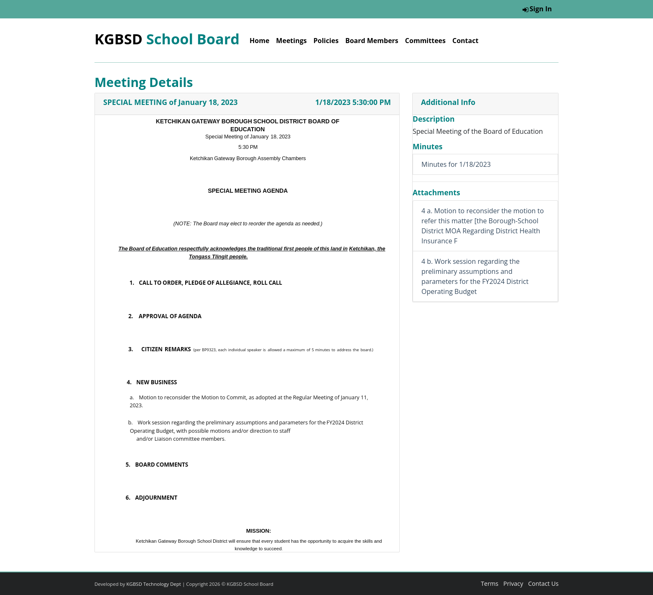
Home (259, 40)
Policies (326, 40)
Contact (465, 40)
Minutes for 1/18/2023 (456, 164)
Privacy (513, 583)
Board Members (371, 40)
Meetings (291, 40)
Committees (425, 40)
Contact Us (543, 583)
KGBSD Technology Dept (153, 584)
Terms (489, 583)
